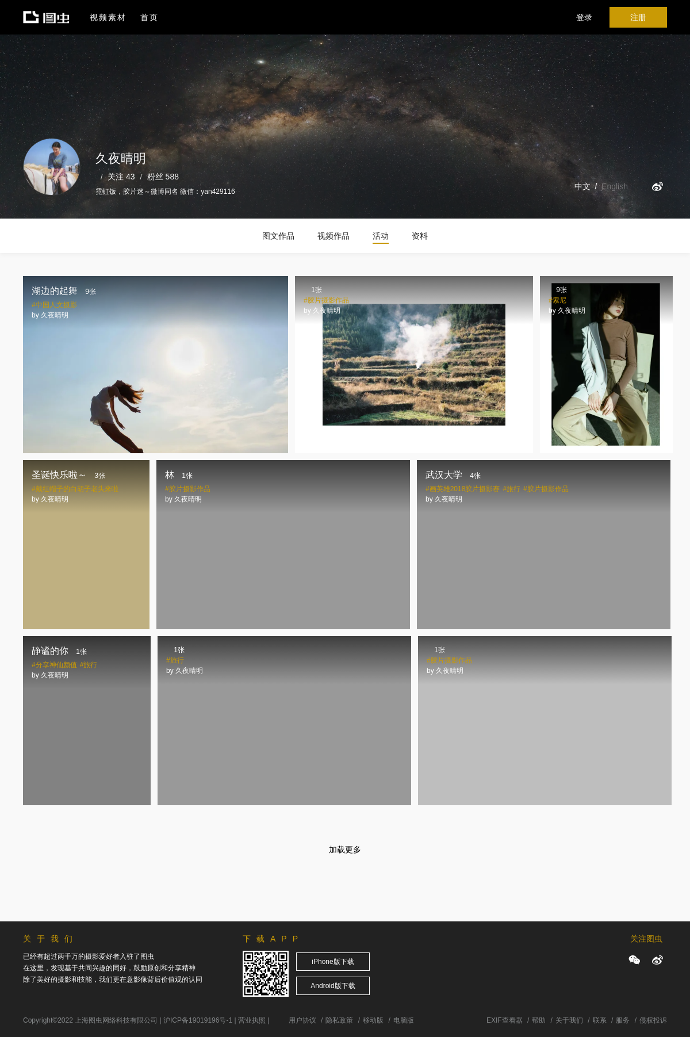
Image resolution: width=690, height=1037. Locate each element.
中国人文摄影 (56, 305)
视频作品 (333, 235)
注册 (638, 17)
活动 (381, 235)
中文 (582, 186)
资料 (420, 235)
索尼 (559, 300)
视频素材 (108, 17)
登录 (584, 17)
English (614, 186)
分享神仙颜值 (56, 665)
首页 (149, 17)
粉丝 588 (163, 176)
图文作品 (278, 235)
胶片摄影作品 (328, 300)
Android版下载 (332, 986)
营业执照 (252, 1020)
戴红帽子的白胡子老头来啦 (77, 489)
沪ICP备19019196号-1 (197, 1020)
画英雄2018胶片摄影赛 (465, 489)
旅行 (513, 489)
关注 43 (121, 176)
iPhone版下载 (333, 962)
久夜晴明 (54, 315)
